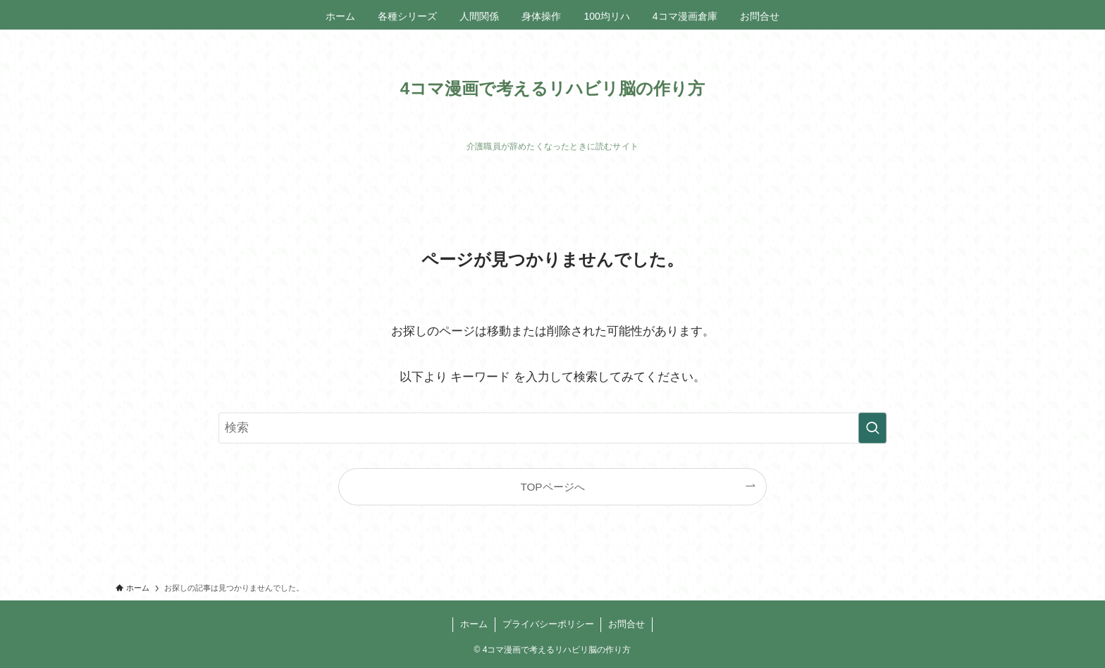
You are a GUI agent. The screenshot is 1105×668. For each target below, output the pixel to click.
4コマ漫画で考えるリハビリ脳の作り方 (552, 88)
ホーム (474, 624)
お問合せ (626, 624)
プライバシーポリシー (548, 624)
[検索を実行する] (872, 427)
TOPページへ (552, 487)
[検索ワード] (552, 427)
